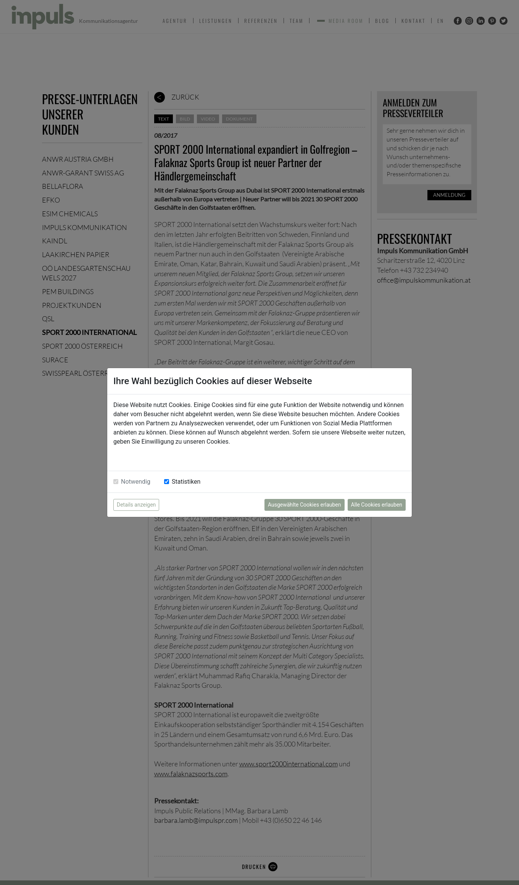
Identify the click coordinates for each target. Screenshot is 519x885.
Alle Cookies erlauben (376, 505)
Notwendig (135, 481)
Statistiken (186, 481)
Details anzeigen (136, 505)
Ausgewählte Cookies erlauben (304, 505)
